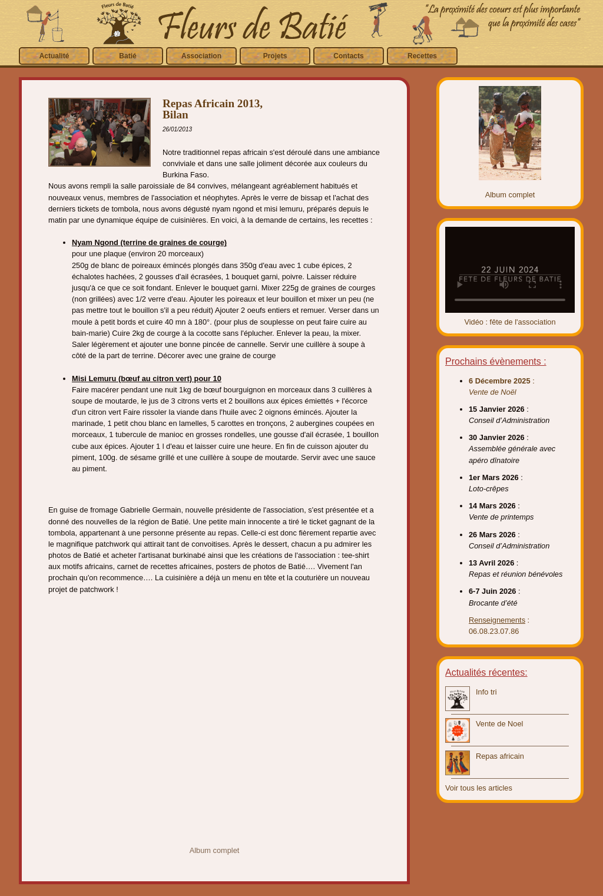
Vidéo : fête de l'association (509, 322)
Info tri (486, 691)
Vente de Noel (499, 723)
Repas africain (500, 756)
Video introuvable (510, 270)
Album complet (215, 850)
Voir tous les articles (478, 787)
